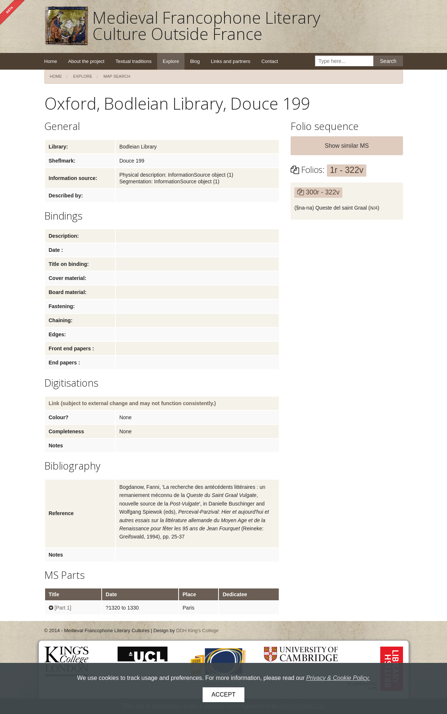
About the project (86, 61)
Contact (269, 61)
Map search (117, 76)
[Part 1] (62, 608)
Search (388, 61)
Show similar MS (347, 146)
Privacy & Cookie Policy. (338, 678)
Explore (171, 61)
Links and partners (230, 61)
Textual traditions (133, 61)
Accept (223, 694)
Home (50, 61)
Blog (195, 61)
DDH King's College (197, 630)
